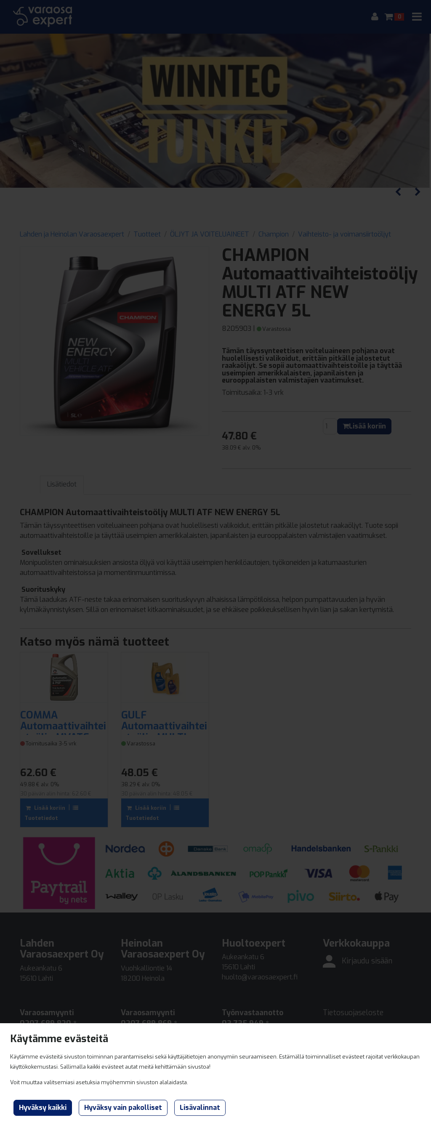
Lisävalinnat (200, 1107)
